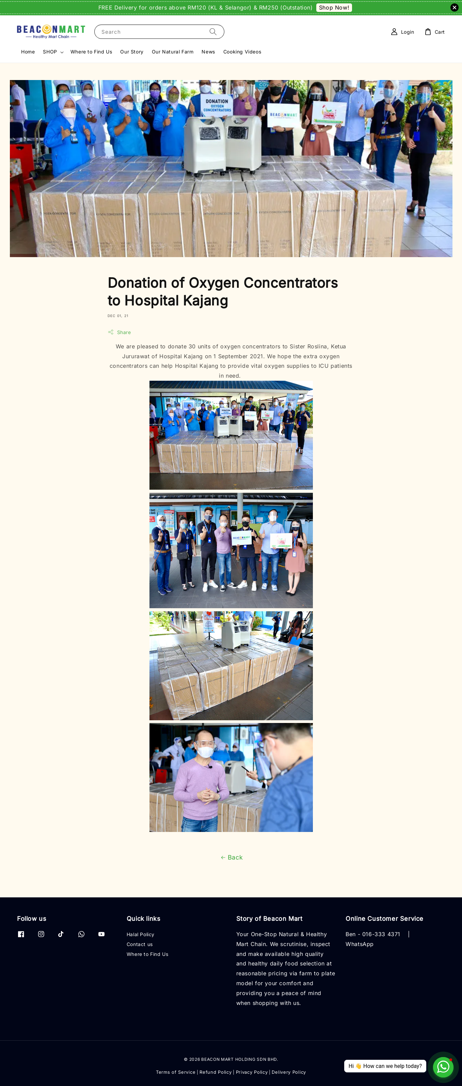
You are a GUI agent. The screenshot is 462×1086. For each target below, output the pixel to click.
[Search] (213, 31)
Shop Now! (334, 7)
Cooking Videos (242, 51)
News (208, 51)
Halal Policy (141, 934)
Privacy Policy (252, 1072)
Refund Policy (216, 1072)
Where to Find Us (91, 51)
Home (28, 51)
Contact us (140, 944)
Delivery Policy (289, 1072)
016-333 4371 (381, 934)
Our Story (131, 51)
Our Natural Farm (173, 51)
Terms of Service (175, 1072)
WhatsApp (360, 944)
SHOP (50, 51)
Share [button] (119, 332)
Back (231, 857)
